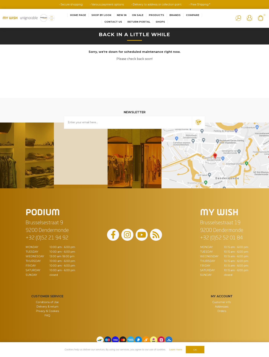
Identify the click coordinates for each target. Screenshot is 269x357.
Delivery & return (47, 306)
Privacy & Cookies (47, 311)
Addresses (221, 306)
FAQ (47, 315)
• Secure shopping (70, 4)
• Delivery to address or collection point (156, 4)
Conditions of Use (47, 302)
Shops (160, 21)
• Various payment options (107, 4)
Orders (221, 311)
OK (195, 349)
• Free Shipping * (199, 4)
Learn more (175, 349)
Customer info (221, 302)
